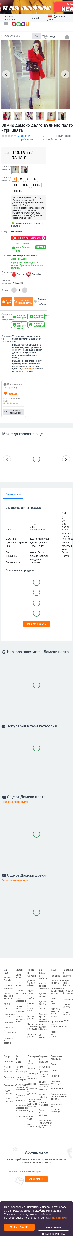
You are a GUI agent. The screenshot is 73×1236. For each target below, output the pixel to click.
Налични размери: (5, 175)
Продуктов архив (9, 1011)
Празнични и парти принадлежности (59, 1020)
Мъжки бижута (66, 1010)
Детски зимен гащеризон (21, 1005)
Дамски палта (28, 364)
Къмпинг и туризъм (8, 1065)
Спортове (8, 1058)
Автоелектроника (24, 1112)
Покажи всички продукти (15, 798)
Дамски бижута (66, 1002)
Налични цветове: (5, 164)
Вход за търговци (10, 18)
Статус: (5, 228)
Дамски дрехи (19, 972)
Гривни (66, 1017)
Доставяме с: (5, 269)
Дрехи (19, 966)
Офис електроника (33, 1122)
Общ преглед (13, 490)
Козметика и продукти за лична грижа (44, 1068)
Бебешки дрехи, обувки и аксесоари (44, 1014)
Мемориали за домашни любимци (56, 1104)
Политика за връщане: (6, 335)
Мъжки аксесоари (21, 996)
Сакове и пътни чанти (30, 1003)
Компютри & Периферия (33, 1072)
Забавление (10, 1082)
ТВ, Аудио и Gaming (31, 1061)
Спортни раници (31, 1032)
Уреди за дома (54, 1030)
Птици (54, 1066)
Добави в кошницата (23, 297)
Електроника (34, 1052)
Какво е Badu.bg (8, 975)
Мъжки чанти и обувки (30, 991)
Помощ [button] (36, 18)
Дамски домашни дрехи (20, 1015)
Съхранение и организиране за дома (57, 987)
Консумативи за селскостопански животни (59, 1092)
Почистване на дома (57, 978)
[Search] (17, 36)
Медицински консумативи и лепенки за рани (45, 1120)
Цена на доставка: (6, 277)
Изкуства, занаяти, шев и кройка (55, 1009)
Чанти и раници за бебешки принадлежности (35, 1022)
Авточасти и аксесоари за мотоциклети (22, 1104)
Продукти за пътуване (20, 1093)
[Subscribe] (36, 1168)
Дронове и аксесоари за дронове (32, 1085)
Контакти (8, 1018)
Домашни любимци (56, 1054)
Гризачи (55, 1072)
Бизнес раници (31, 1013)
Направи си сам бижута (67, 979)
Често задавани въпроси (8, 992)
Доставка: (5, 251)
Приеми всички (19, 1227)
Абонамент (36, 1175)
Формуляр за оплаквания (10, 1026)
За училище (43, 1032)
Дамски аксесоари (21, 988)
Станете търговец (8, 983)
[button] (6, 24)
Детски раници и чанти (42, 1001)
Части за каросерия (21, 1074)
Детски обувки (42, 991)
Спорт (7, 1052)
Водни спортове (8, 1088)
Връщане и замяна (8, 1036)
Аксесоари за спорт (9, 1074)
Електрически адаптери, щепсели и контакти (34, 1099)
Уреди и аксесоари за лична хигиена (44, 1082)
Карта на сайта (7, 1002)
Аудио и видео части (30, 1111)
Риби (53, 1060)
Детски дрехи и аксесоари (44, 982)
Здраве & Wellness (43, 1109)
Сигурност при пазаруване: (5, 313)
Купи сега (7, 297)
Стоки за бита (54, 997)
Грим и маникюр (43, 1099)
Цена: (6, 149)
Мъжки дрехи (19, 980)
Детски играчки (43, 1024)
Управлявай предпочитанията (53, 1228)
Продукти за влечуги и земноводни (57, 1081)
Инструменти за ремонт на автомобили (22, 1083)
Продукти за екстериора (21, 1065)
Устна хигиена (43, 1092)
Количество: (5, 286)
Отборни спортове (8, 1096)
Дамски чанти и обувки (31, 979)
